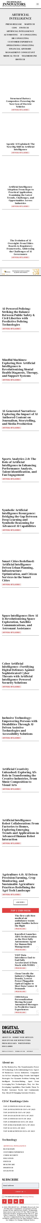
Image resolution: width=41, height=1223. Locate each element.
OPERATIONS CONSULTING (20, 45)
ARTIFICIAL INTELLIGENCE (20, 31)
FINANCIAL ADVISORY (20, 49)
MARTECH (29, 24)
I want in (20, 1192)
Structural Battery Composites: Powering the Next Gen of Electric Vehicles (20, 102)
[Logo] (19, 4)
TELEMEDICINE (29, 56)
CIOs (14, 27)
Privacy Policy (27, 1197)
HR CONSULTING (20, 38)
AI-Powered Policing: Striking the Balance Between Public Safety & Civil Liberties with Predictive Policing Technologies (18, 317)
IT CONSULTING (28, 34)
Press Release (14, 24)
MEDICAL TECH (11, 56)
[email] (20, 1185)
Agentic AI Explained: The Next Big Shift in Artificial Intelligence (20, 146)
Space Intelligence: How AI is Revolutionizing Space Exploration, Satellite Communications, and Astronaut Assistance (20, 622)
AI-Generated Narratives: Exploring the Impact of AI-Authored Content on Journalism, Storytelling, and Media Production (20, 417)
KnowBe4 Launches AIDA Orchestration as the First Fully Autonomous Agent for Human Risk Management (26, 940)
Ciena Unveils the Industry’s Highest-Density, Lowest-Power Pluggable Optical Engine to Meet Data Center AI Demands (26, 981)
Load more (20, 902)
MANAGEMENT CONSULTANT (20, 52)
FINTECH (24, 27)
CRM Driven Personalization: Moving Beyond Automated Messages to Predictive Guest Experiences (26, 1003)
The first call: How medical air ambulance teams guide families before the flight (26, 920)
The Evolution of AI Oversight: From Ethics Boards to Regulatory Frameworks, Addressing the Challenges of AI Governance (20, 247)
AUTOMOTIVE (11, 34)
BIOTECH (20, 59)
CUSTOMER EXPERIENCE (20, 42)
